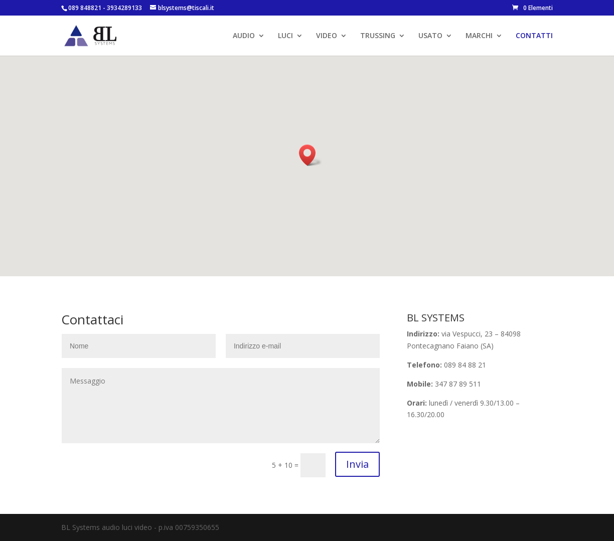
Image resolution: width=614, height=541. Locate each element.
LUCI (285, 36)
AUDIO (244, 36)
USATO (430, 36)
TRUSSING (377, 36)
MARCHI (479, 36)
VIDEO (326, 36)
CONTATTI (534, 36)
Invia (357, 464)
